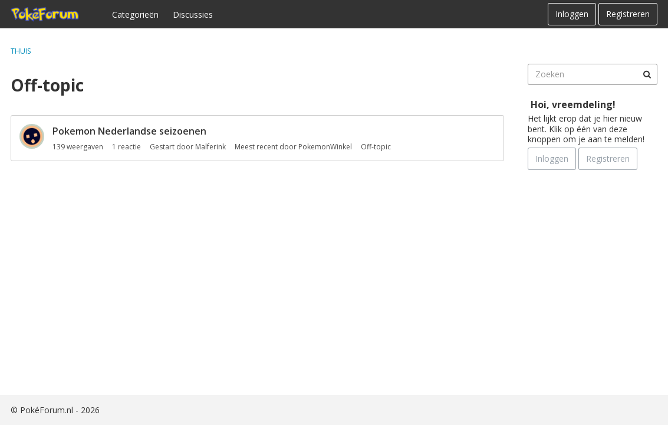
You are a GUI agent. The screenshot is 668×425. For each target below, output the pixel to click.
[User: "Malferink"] (31, 136)
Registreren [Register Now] (608, 158)
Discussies (193, 14)
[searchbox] (592, 74)
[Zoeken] (646, 74)
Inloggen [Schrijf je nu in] (551, 158)
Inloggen (571, 13)
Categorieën (135, 14)
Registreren (628, 13)
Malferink (210, 147)
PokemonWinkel (325, 147)
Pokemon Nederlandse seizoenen (129, 131)
